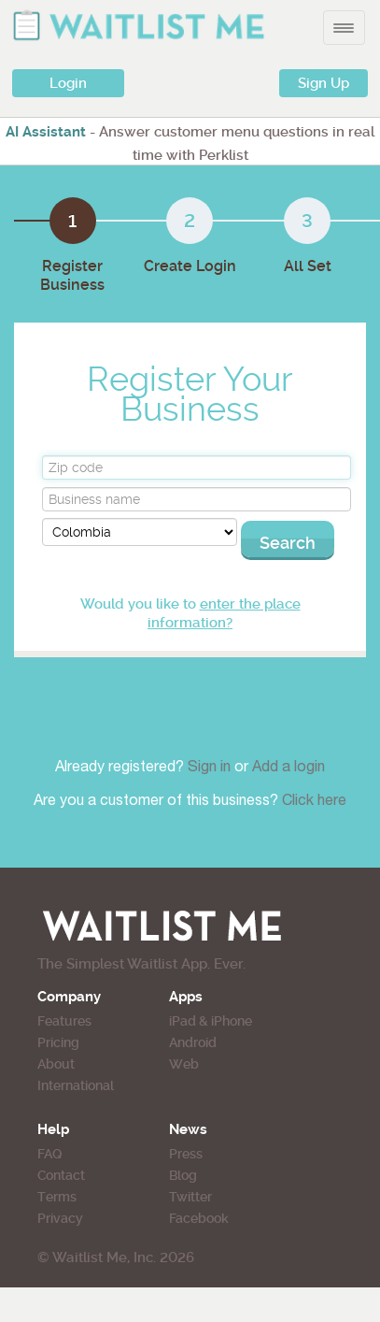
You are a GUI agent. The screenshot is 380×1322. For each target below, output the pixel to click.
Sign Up (323, 83)
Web (184, 1063)
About (56, 1063)
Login (68, 83)
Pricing (58, 1042)
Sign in (211, 768)
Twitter (190, 1196)
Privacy (60, 1218)
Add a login (288, 768)
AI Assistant (46, 131)
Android (193, 1042)
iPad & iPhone (210, 1020)
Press (186, 1153)
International (75, 1085)
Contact (61, 1175)
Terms (57, 1196)
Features (64, 1020)
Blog (183, 1175)
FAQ (49, 1153)
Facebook (199, 1218)
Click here (314, 802)
